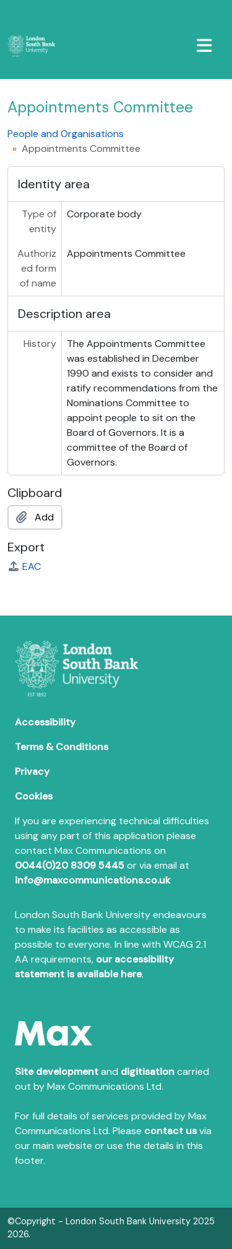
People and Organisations (65, 133)
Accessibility (45, 722)
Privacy (32, 771)
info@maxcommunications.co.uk (92, 880)
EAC (24, 566)
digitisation (147, 1071)
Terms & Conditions (61, 746)
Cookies (34, 796)
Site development (56, 1071)
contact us (170, 1130)
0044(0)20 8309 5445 (69, 865)
